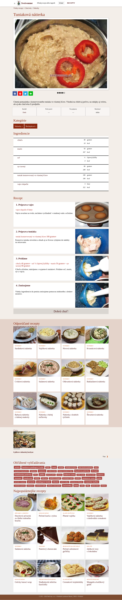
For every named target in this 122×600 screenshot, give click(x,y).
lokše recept (80, 475)
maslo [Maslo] (19, 149)
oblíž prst (44, 478)
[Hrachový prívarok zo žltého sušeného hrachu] (25, 502)
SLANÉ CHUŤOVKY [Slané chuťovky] (69, 513)
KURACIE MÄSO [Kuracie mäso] (44, 513)
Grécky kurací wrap (23, 582)
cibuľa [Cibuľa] (19, 140)
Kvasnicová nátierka (95, 348)
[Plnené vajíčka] (73, 502)
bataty (48, 467)
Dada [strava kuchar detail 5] (24, 112)
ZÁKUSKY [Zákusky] (42, 546)
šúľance (103, 485)
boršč (96, 467)
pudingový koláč (43, 482)
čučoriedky (67, 485)
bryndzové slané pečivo (21, 471)
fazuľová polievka (82, 471)
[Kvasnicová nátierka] (97, 335)
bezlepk (61, 467)
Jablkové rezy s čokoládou (93, 550)
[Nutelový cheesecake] (49, 535)
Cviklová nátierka (22, 381)
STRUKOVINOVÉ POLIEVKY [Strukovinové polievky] (47, 579)
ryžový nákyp (64, 482)
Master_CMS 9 (73, 596)
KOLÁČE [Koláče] (89, 546)
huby (35, 475)
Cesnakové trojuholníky (73, 582)
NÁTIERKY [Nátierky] (18, 346)
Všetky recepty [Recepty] (18, 8)
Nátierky (36, 8)
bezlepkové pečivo (71, 467)
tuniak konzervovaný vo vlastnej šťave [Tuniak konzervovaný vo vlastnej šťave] (32, 175)
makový (100, 474)
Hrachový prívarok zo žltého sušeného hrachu (23, 518)
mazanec (18, 478)
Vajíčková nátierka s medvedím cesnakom (96, 517)
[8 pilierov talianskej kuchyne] (24, 439)
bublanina (33, 471)
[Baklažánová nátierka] (97, 368)
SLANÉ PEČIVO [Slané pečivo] (67, 579)
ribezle (55, 482)
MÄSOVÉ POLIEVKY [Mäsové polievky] (93, 579)
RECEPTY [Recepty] (71, 3)
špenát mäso (95, 485)
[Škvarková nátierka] (97, 401)
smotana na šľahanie (77, 482)
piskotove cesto (89, 478)
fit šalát (95, 471)
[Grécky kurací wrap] (25, 568)
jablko (42, 474)
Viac (105, 456)
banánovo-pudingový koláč (33, 467)
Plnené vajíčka (69, 516)
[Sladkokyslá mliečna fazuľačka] (49, 568)
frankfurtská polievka (23, 474)
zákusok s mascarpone (54, 485)
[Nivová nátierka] (73, 335)
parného (77, 478)
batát (54, 467)
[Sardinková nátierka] (25, 335)
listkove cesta (69, 474)
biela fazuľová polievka (85, 467)
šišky (87, 485)
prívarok (31, 482)
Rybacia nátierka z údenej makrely (22, 416)
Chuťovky (28, 8)
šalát (76, 485)
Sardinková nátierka (23, 348)
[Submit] (61, 3)
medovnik (28, 478)
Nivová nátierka (69, 348)
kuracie (59, 475)
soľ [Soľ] (18, 158)
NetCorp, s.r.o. (51, 596)
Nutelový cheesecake (48, 549)
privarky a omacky (20, 482)
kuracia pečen (51, 475)
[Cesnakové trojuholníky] (73, 568)
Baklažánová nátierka (96, 381)
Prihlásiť (80, 596)
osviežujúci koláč (68, 478)
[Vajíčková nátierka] (49, 335)
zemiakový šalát (40, 485)
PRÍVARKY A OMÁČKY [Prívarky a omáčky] (21, 513)
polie (99, 478)
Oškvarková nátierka (71, 381)
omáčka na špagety (55, 478)
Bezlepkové (31, 126)
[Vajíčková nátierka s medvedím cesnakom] (97, 502)
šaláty (82, 485)
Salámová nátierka (46, 381)
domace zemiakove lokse (65, 471)
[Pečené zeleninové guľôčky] (73, 535)
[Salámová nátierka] (49, 368)
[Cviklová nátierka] (25, 368)
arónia (17, 467)
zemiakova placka (20, 485)
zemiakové (30, 485)
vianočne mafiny (91, 482)
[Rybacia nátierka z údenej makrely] (25, 401)
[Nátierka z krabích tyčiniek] (73, 401)
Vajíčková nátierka (47, 348)
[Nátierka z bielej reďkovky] (49, 401)
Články (15, 430)
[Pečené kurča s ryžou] (49, 502)
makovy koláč (91, 475)
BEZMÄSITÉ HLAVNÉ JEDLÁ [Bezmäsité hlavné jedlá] (71, 546)
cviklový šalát (52, 471)
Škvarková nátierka (95, 415)
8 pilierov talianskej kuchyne (23, 452)
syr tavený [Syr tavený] (21, 166)
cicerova (42, 471)
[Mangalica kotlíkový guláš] (97, 568)
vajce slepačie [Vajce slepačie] (22, 184)
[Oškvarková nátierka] (73, 368)
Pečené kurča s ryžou (48, 516)
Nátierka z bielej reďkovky (46, 416)
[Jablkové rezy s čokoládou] (97, 535)
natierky (37, 478)
